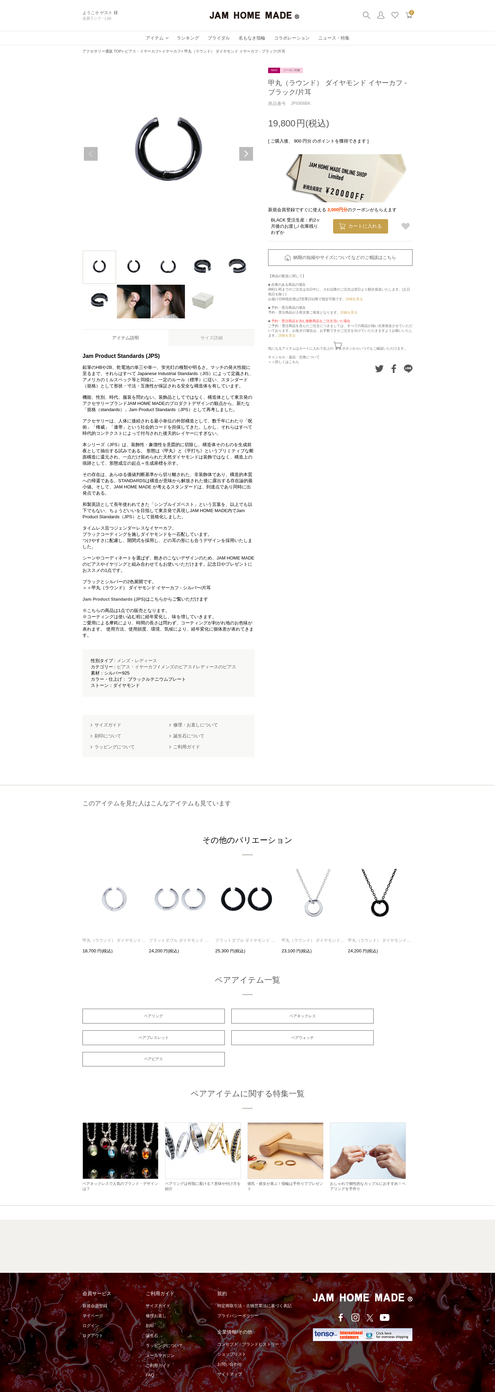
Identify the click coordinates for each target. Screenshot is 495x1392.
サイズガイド (158, 1288)
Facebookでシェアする (393, 368)
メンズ (123, 660)
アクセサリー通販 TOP (101, 51)
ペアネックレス (247, 1016)
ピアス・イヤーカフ (142, 51)
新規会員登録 (94, 1288)
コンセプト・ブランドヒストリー (248, 1326)
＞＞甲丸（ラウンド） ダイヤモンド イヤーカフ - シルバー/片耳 (146, 587)
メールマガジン (160, 1337)
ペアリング (135, 1016)
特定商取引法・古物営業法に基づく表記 (254, 1288)
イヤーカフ (171, 51)
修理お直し (156, 1297)
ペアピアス (247, 1040)
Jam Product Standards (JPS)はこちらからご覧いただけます (145, 599)
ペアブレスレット (359, 1016)
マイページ (92, 1297)
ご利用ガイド (158, 1347)
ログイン (90, 1307)
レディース (146, 660)
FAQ (150, 1357)
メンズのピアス (176, 666)
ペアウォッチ (135, 1040)
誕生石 (152, 1317)
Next (246, 154)
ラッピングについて (164, 1327)
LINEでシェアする (408, 368)
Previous (91, 154)
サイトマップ (229, 1356)
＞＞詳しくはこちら (283, 362)
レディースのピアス (216, 666)
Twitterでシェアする (379, 368)
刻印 (150, 1307)
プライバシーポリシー (237, 1297)
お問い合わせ (229, 1346)
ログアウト (92, 1317)
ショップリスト (231, 1336)
